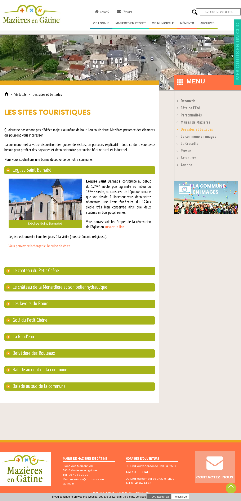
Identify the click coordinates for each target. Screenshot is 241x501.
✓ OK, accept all (159, 496)
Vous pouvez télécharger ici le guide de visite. (40, 245)
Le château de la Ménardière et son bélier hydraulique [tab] (59, 287)
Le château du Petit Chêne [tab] (35, 270)
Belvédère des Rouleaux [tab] (33, 353)
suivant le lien (114, 226)
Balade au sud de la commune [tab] (39, 386)
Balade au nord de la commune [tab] (39, 369)
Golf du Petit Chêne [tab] (29, 320)
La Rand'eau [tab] (23, 336)
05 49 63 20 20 (78, 475)
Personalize (180, 496)
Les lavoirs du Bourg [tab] (30, 303)
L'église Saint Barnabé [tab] (31, 169)
